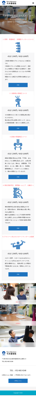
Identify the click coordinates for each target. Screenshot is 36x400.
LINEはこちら (18, 380)
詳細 (18, 85)
